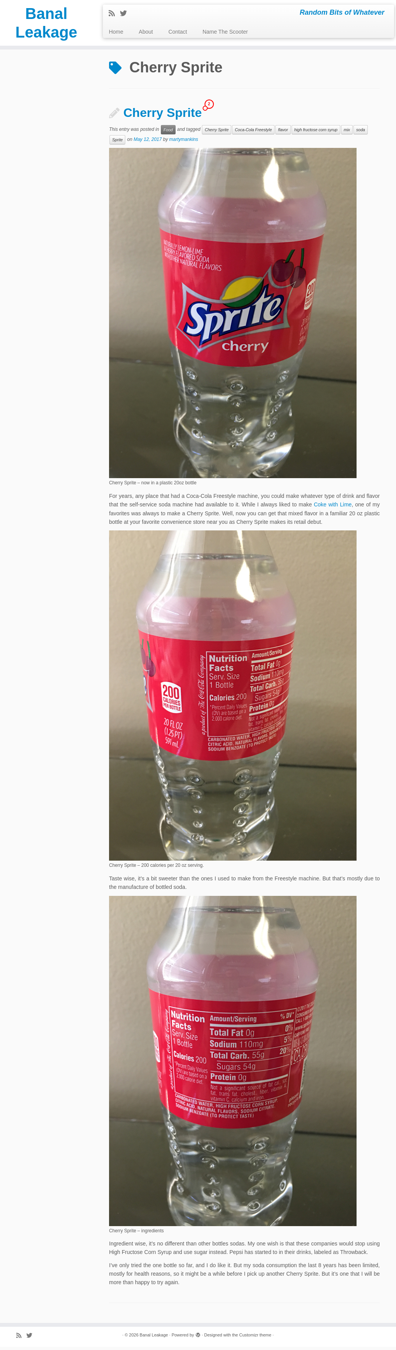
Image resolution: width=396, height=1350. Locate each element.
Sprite (117, 143)
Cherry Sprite (162, 116)
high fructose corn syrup (316, 133)
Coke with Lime (333, 508)
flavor (283, 133)
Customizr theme (255, 1338)
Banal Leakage (46, 23)
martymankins (183, 143)
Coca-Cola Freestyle (253, 133)
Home (116, 32)
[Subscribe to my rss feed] (114, 13)
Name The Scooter (225, 32)
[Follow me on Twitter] (126, 13)
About (146, 32)
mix (347, 133)
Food (168, 133)
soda (360, 133)
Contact (177, 32)
